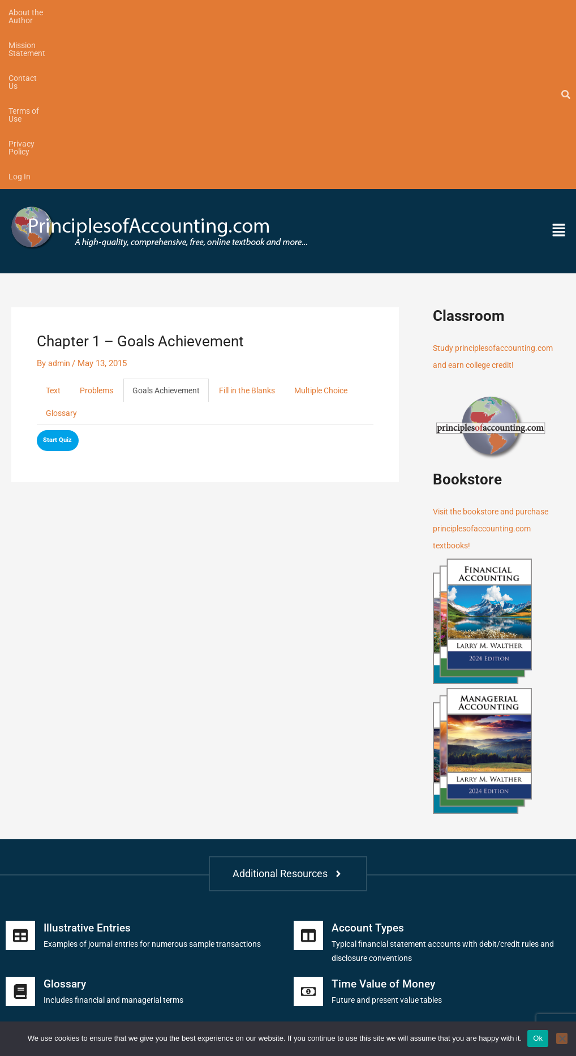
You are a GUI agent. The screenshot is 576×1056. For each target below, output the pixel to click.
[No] (562, 1038)
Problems (99, 226)
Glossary (141, 249)
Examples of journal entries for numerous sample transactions (162, 780)
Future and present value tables (390, 836)
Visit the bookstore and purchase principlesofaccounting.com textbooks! (495, 364)
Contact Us (188, 12)
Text (54, 226)
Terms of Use (247, 12)
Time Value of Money (385, 819)
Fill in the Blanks (260, 226)
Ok (538, 1038)
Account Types (369, 763)
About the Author (38, 12)
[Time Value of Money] (308, 827)
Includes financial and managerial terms (119, 836)
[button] (500, 66)
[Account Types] (308, 771)
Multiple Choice (75, 249)
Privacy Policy (311, 12)
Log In (364, 12)
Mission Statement (119, 12)
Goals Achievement (173, 226)
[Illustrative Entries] (20, 771)
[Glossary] (20, 827)
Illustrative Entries (89, 763)
